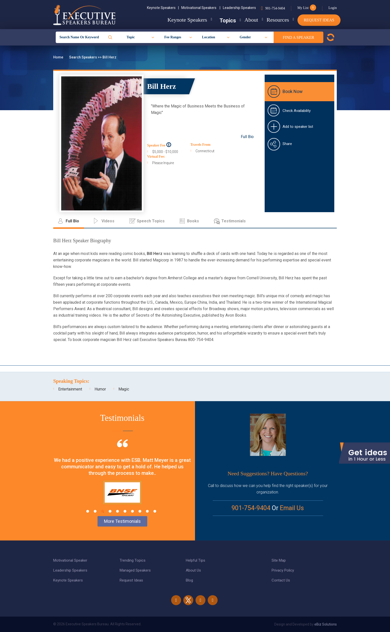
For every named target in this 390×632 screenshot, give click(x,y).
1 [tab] (87, 511)
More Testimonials (122, 521)
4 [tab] (110, 511)
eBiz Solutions (325, 624)
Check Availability (297, 110)
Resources (274, 20)
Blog (189, 580)
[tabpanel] (122, 478)
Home (58, 57)
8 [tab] (140, 511)
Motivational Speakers (200, 8)
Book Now (293, 91)
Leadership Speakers (239, 8)
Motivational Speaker (70, 560)
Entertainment (70, 389)
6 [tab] (125, 511)
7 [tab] (132, 511)
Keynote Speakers (163, 8)
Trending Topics (133, 560)
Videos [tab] (107, 221)
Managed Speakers (135, 570)
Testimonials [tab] (233, 221)
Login (333, 8)
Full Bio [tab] (72, 221)
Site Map (279, 560)
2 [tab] (95, 511)
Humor (100, 389)
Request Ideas (319, 20)
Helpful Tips (195, 560)
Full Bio (247, 136)
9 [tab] (147, 511)
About (243, 20)
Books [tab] (193, 221)
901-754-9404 (275, 8)
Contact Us (281, 580)
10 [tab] (154, 511)
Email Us (292, 508)
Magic (123, 389)
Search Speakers (83, 57)
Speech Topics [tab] (151, 221)
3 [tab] (102, 511)
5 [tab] (117, 511)
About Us (193, 570)
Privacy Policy (283, 570)
